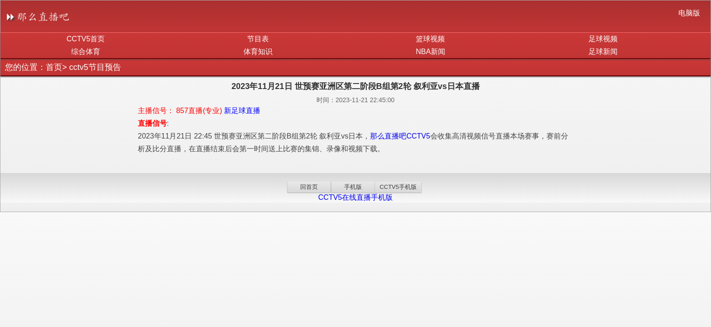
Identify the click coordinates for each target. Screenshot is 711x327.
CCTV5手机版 (398, 186)
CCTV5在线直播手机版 (355, 197)
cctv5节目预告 (95, 67)
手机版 (353, 186)
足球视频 (603, 39)
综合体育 (85, 51)
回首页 (309, 186)
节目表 (258, 39)
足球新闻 (603, 51)
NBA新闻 (430, 51)
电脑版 (689, 13)
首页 (54, 67)
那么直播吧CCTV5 (400, 136)
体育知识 (258, 51)
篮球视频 (430, 39)
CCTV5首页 (86, 39)
